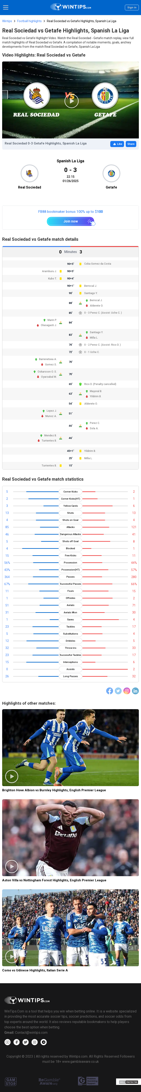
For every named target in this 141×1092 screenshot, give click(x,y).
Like (117, 144)
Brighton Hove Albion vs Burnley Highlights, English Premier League (54, 790)
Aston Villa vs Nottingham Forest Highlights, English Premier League (54, 880)
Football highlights (29, 21)
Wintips (7, 21)
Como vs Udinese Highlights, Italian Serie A (35, 970)
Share (131, 144)
